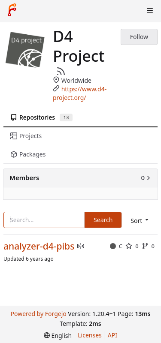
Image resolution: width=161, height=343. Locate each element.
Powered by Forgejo (38, 314)
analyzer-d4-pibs (38, 246)
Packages (28, 154)
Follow (139, 37)
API (112, 335)
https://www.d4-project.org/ (79, 93)
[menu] (58, 335)
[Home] (12, 10)
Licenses (90, 335)
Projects (26, 136)
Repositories (41, 117)
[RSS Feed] (61, 71)
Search (103, 220)
